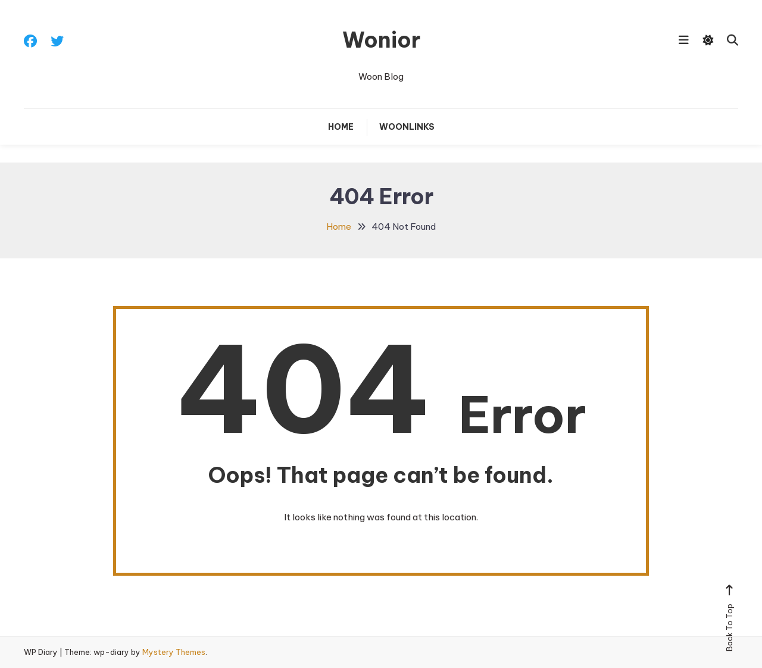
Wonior (381, 40)
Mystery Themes (173, 652)
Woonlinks (407, 126)
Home (341, 126)
